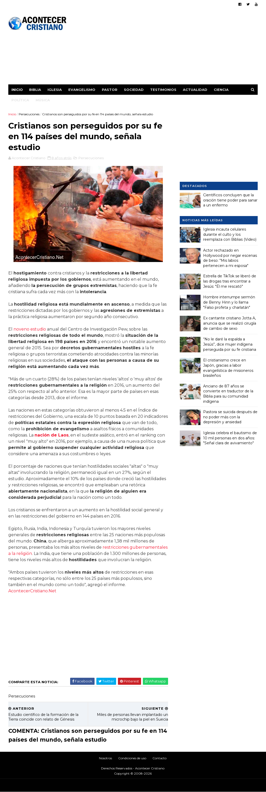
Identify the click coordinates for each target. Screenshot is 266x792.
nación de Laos (52, 435)
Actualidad (195, 90)
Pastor (109, 90)
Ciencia (221, 90)
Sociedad (134, 90)
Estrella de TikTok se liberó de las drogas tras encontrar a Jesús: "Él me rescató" (229, 281)
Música (43, 100)
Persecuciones (29, 114)
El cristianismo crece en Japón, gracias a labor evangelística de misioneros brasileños (228, 368)
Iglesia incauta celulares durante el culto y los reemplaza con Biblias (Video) (229, 234)
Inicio (17, 90)
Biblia (35, 90)
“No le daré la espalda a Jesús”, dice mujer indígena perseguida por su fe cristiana (229, 344)
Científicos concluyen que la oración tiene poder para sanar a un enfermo (230, 200)
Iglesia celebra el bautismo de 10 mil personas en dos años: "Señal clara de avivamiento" (230, 438)
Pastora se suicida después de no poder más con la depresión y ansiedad (230, 417)
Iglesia (55, 90)
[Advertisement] (163, 48)
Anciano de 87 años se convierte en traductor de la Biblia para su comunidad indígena (228, 394)
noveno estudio (30, 329)
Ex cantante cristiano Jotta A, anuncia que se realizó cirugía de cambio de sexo (229, 323)
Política (20, 100)
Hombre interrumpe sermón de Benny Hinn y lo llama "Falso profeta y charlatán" (229, 302)
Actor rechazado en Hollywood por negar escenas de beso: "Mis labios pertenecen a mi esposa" (230, 258)
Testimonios (163, 90)
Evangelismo (81, 90)
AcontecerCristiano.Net (32, 590)
